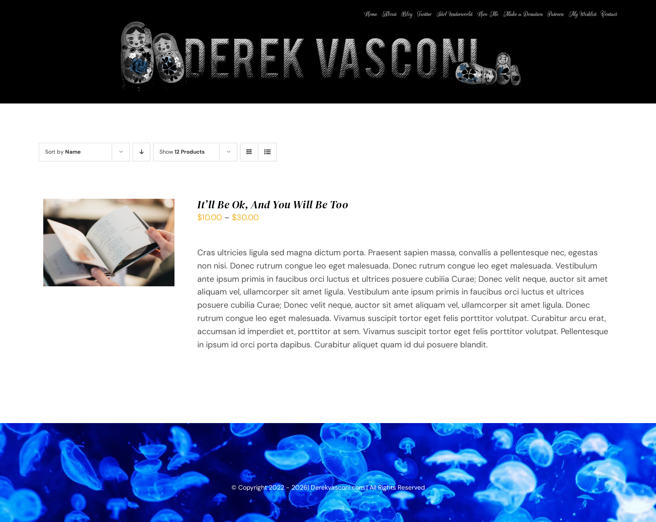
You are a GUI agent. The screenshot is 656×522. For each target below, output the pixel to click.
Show (182, 151)
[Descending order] (141, 152)
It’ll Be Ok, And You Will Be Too (272, 204)
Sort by (63, 151)
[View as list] (267, 152)
